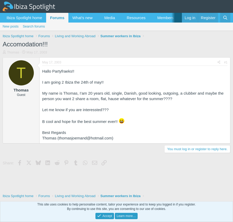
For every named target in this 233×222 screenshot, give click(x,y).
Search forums (34, 26)
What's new (82, 17)
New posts (11, 26)
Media (109, 17)
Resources (136, 17)
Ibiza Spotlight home (24, 17)
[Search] (225, 18)
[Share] (218, 62)
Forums (57, 17)
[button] (96, 18)
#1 (225, 62)
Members (165, 17)
